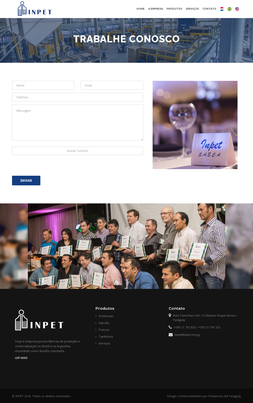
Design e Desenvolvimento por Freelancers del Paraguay (204, 396)
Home (141, 8)
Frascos (104, 330)
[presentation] (42, 167)
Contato (209, 12)
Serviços (192, 8)
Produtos (174, 12)
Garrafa (104, 323)
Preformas (106, 316)
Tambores (106, 336)
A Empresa (155, 12)
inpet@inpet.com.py (187, 335)
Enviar (26, 180)
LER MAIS (21, 358)
